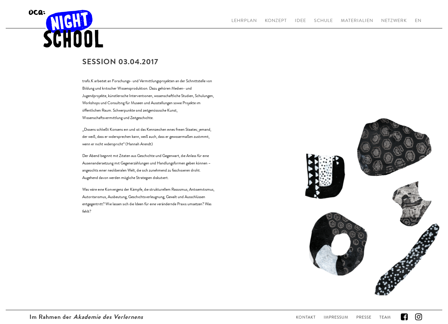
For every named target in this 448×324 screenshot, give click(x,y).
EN (418, 20)
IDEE (300, 20)
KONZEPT (276, 20)
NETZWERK (394, 20)
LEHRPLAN (244, 20)
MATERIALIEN (357, 20)
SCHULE (323, 20)
